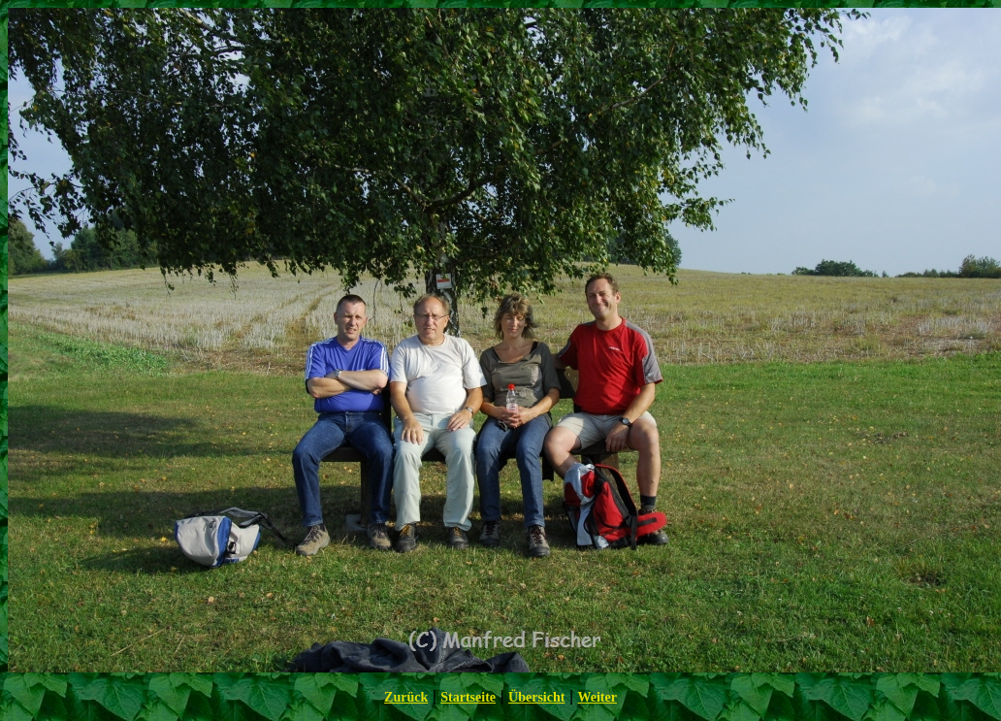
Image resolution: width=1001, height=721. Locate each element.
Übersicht (536, 697)
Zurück (406, 697)
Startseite (468, 697)
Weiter (596, 697)
